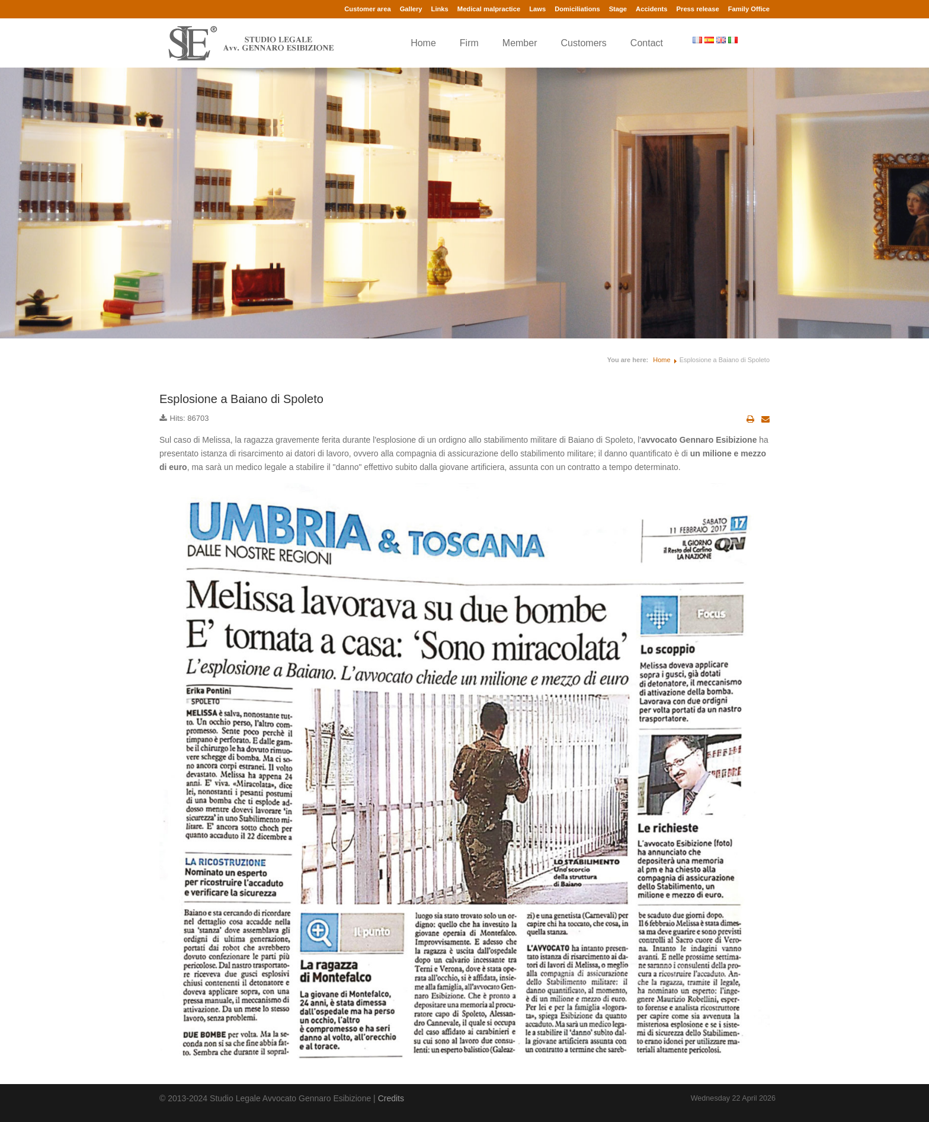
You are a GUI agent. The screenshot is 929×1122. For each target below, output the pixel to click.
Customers (584, 43)
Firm (469, 43)
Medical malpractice (488, 8)
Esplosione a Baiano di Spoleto (241, 398)
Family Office (749, 8)
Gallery (411, 8)
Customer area (367, 8)
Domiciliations (577, 8)
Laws (537, 8)
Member (519, 43)
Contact (646, 43)
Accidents (651, 8)
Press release (698, 8)
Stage (618, 8)
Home (423, 43)
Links (440, 8)
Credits (391, 1098)
